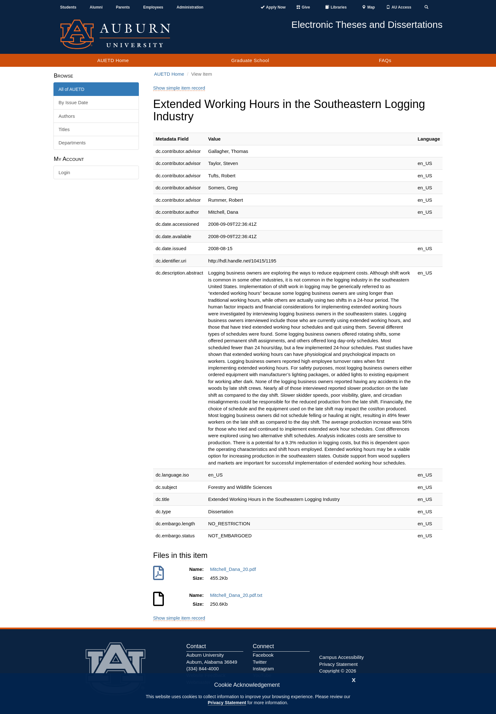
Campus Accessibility (341, 657)
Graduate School (250, 60)
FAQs (385, 60)
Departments (72, 142)
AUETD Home (113, 60)
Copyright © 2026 (337, 670)
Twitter (260, 662)
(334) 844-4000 (202, 668)
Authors (67, 116)
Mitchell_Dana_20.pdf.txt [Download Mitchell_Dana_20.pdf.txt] (237, 595)
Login (64, 172)
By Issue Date (73, 102)
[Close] (354, 679)
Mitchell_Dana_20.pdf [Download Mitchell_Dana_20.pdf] (234, 569)
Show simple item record (179, 88)
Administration (190, 7)
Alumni (96, 7)
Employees (153, 7)
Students (68, 7)
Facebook (263, 655)
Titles (64, 129)
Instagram (263, 668)
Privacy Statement (227, 702)
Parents (123, 7)
